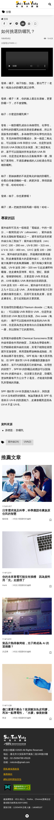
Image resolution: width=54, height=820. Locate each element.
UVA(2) (27, 442)
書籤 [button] (35, 23)
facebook (4, 23)
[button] (50, 4)
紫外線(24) (13, 442)
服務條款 (7, 774)
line (15, 23)
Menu (4, 4)
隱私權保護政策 (11, 769)
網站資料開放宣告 (12, 779)
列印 (29, 23)
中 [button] (23, 23)
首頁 (4, 19)
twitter (10, 23)
